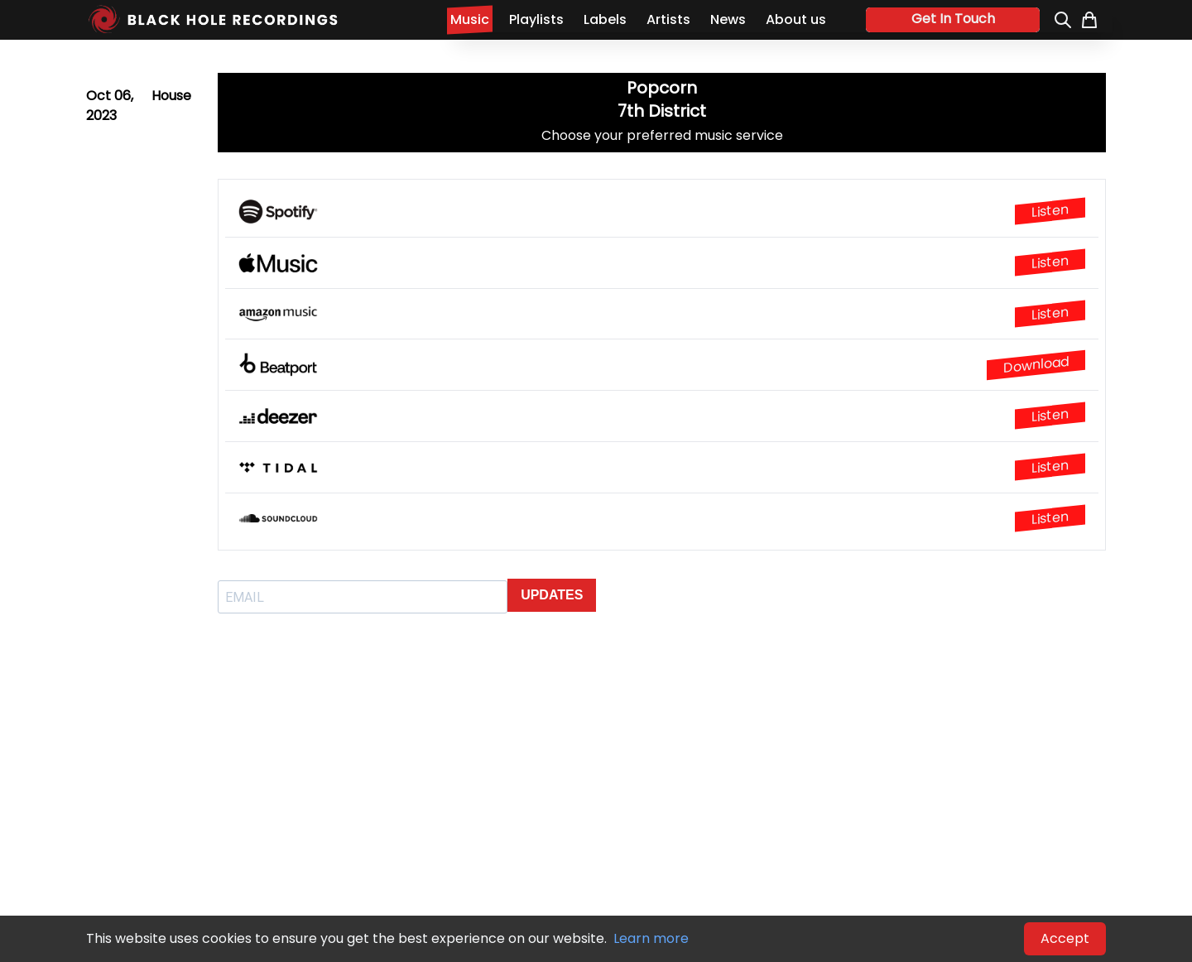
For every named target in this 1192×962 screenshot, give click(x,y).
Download (1036, 365)
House (171, 95)
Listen (1050, 211)
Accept (1065, 938)
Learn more (651, 938)
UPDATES (552, 595)
